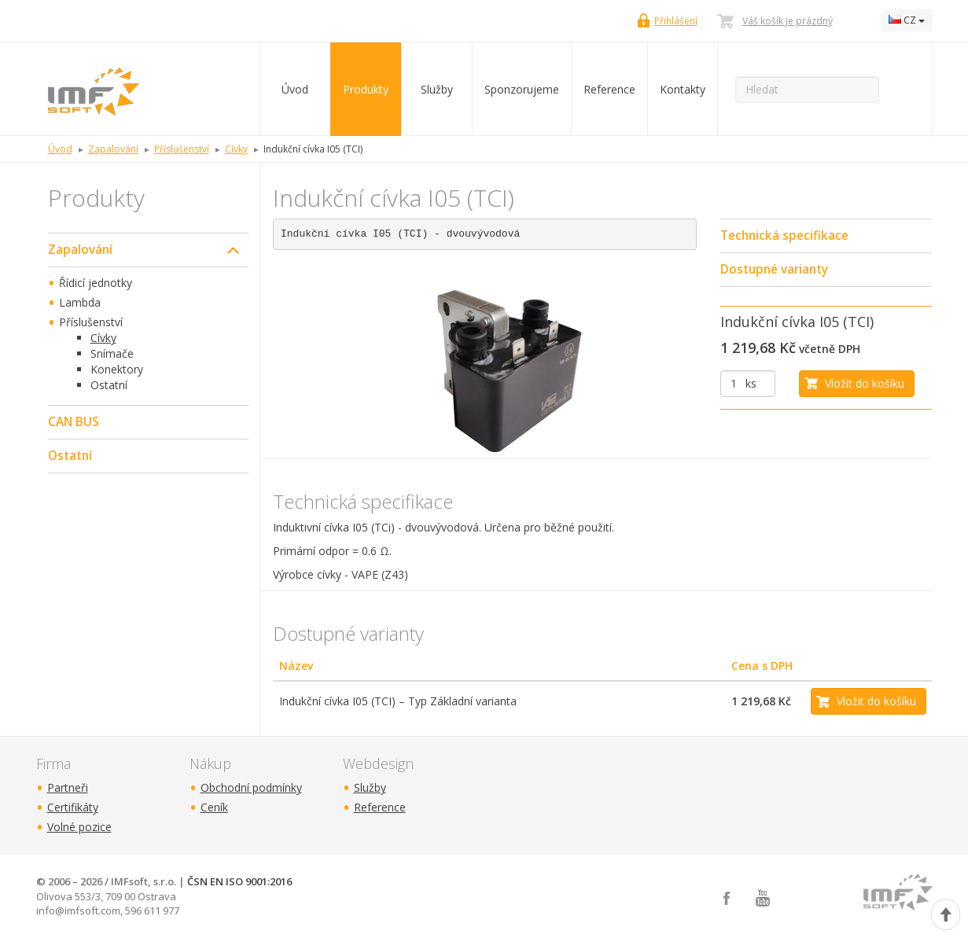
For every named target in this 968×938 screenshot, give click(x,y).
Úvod (295, 89)
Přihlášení (675, 21)
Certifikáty (72, 807)
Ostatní (108, 384)
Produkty (365, 89)
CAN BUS (73, 422)
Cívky (103, 337)
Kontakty (682, 89)
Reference (609, 89)
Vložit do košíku (864, 383)
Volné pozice (79, 826)
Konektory (116, 369)
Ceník (214, 807)
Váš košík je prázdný (787, 21)
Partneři (67, 787)
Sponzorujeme (521, 89)
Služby (437, 89)
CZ (907, 20)
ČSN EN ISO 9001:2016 (239, 881)
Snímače (112, 353)
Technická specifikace (784, 235)
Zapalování (80, 249)
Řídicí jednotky (95, 282)
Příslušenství (91, 322)
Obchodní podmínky (251, 787)
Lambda (80, 302)
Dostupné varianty (774, 269)
